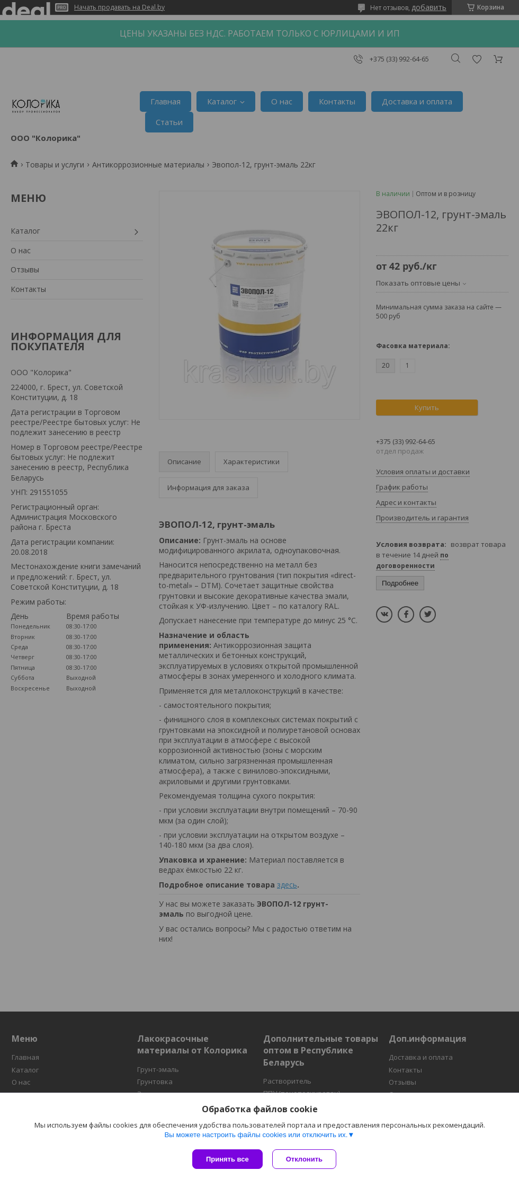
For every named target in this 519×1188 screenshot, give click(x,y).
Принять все (227, 1159)
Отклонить (305, 1159)
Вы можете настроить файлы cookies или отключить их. (255, 1136)
